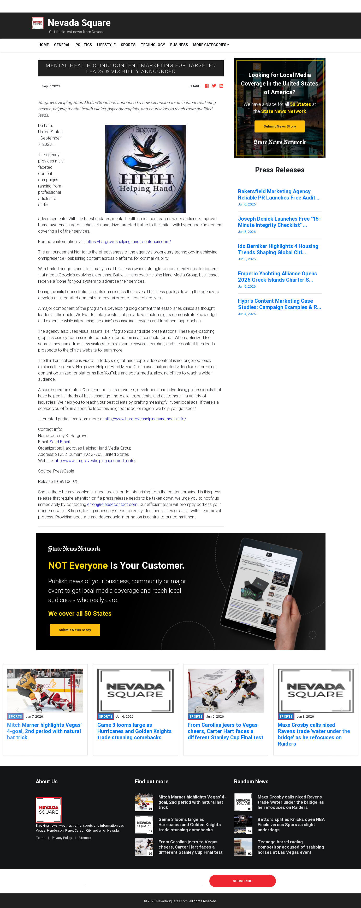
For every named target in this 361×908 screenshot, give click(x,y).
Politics (83, 45)
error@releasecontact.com (112, 504)
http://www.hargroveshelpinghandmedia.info (95, 460)
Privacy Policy (62, 838)
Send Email (60, 441)
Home (44, 44)
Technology (153, 45)
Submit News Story (280, 126)
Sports (128, 45)
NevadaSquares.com (172, 901)
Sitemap (85, 838)
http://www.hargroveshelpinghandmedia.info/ (145, 418)
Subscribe (242, 881)
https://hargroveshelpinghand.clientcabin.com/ (129, 241)
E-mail (90, 880)
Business (179, 45)
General (62, 45)
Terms (40, 838)
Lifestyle (106, 45)
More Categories (209, 45)
